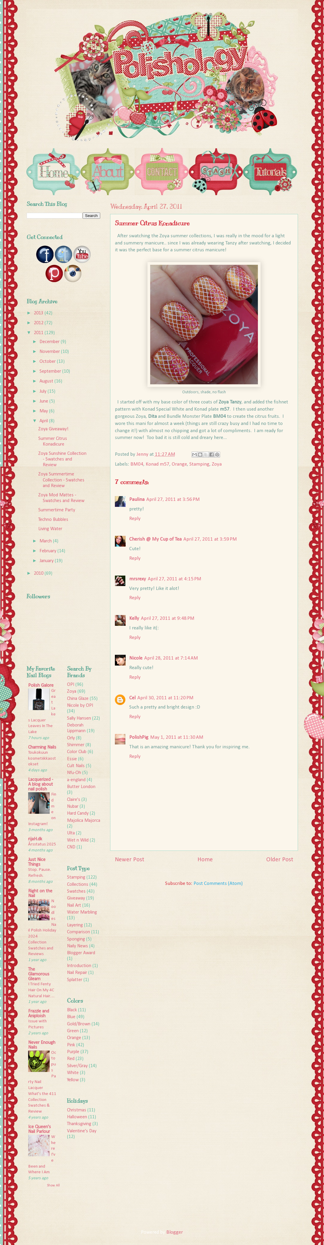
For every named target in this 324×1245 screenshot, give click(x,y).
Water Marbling (82, 912)
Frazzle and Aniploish (38, 1013)
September (50, 371)
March (46, 541)
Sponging (76, 939)
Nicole (135, 658)
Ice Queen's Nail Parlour (39, 1129)
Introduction (79, 965)
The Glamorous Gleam (38, 974)
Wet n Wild (78, 840)
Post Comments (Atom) (218, 883)
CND (71, 847)
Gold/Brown (78, 1024)
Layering (75, 925)
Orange (179, 464)
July (43, 391)
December (50, 341)
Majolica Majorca (83, 820)
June (44, 401)
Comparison (78, 932)
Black (72, 1010)
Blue (71, 1017)
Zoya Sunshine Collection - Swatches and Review (62, 459)
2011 (39, 333)
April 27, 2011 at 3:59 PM (210, 539)
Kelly (134, 618)
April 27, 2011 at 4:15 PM (174, 579)
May (44, 411)
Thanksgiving (79, 1124)
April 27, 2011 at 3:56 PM (173, 499)
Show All (53, 1185)
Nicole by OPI (80, 705)
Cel (132, 697)
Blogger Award (81, 953)
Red (70, 1058)
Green (73, 1031)
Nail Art (74, 905)
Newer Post (129, 860)
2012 (39, 323)
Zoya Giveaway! (53, 429)
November (50, 351)
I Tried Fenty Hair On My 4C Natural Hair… (41, 990)
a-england (76, 780)
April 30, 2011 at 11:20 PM (165, 697)
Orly (71, 738)
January (47, 561)
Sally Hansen (79, 718)
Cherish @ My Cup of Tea (155, 539)
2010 (39, 573)
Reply (135, 518)
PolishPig (138, 737)
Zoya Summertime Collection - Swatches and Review (61, 480)
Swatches (76, 891)
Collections (77, 884)
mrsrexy (137, 579)
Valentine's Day (81, 1131)
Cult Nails (76, 766)
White (73, 1072)
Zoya (217, 464)
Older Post (279, 860)
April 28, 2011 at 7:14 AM (171, 658)
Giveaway (76, 898)
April (44, 421)
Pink (71, 1045)
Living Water (50, 529)
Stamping (199, 464)
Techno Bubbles (53, 519)
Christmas (76, 1110)
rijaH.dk (35, 839)
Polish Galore (41, 685)
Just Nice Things (36, 862)
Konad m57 (157, 464)
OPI (70, 684)
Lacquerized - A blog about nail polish (40, 784)
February (48, 551)
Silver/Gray (77, 1066)
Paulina (136, 499)
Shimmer (75, 745)
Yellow (73, 1080)
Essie (72, 759)
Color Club (76, 752)
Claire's (73, 799)
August (46, 381)
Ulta (71, 833)
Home (205, 860)
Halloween (77, 1117)
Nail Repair (77, 972)
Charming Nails (42, 747)
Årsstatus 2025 (42, 844)
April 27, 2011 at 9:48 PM (167, 618)
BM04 (136, 464)
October (48, 361)
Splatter (74, 980)
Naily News (77, 946)
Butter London (81, 786)
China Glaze (78, 698)
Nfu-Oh (74, 772)
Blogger (174, 1232)
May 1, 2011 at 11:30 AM (176, 737)
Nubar (72, 806)
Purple (73, 1052)
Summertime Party (56, 510)
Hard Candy (78, 813)
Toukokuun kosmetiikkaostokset (42, 758)
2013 (39, 313)
